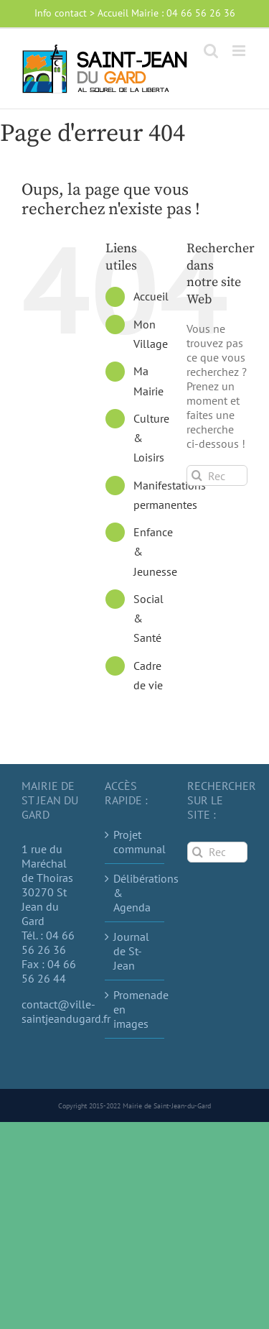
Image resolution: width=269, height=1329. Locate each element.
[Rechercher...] (217, 475)
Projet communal (135, 841)
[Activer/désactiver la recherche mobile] (211, 50)
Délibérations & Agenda (135, 892)
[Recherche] (197, 475)
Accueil (151, 296)
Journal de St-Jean (131, 950)
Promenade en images (135, 1009)
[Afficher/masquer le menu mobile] (239, 50)
